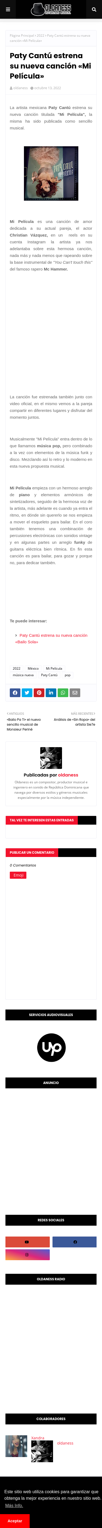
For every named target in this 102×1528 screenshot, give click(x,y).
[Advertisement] (51, 327)
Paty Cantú (49, 675)
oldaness (20, 87)
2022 (40, 35)
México (33, 668)
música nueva (23, 675)
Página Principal (22, 35)
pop (67, 675)
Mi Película (54, 668)
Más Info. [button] (14, 1505)
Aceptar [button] (15, 1521)
